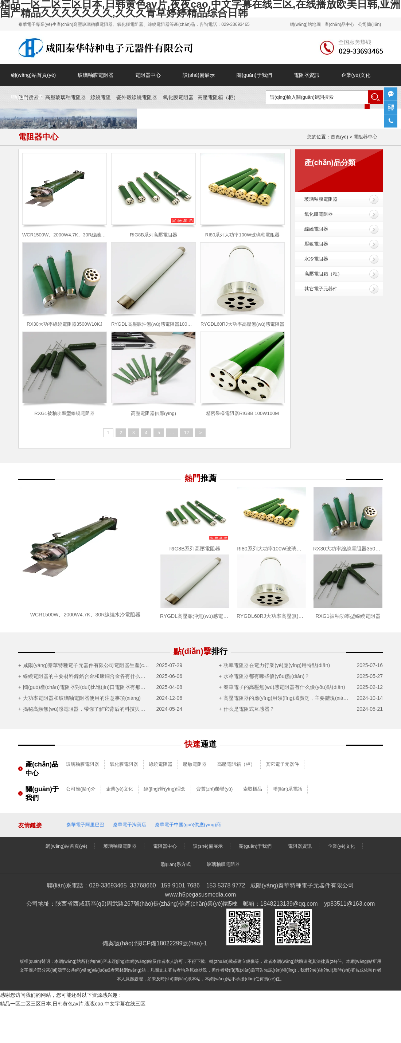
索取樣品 (252, 789)
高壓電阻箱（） (218, 97)
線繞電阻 (100, 97)
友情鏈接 (30, 825)
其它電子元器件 (321, 288)
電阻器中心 (148, 75)
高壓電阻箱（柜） (323, 274)
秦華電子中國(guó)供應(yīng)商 (188, 824)
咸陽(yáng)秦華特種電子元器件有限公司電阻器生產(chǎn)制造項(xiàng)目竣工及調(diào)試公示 (86, 665)
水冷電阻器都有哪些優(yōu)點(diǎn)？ (266, 676)
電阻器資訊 (306, 75)
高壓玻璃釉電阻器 (65, 97)
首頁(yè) (339, 137)
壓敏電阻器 (316, 244)
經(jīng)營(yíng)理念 (165, 789)
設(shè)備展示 (199, 75)
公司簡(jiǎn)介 (81, 789)
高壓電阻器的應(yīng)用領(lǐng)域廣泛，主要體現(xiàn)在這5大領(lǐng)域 (286, 698)
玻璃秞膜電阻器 (95, 75)
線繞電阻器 (316, 229)
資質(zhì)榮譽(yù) (214, 789)
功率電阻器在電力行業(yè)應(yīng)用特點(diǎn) (276, 665)
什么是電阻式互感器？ (249, 709)
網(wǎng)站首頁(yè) (33, 75)
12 (186, 432)
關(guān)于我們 (254, 75)
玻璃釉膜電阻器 (321, 199)
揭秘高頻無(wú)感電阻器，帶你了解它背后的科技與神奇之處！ (86, 709)
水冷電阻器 (316, 259)
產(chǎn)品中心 (339, 24)
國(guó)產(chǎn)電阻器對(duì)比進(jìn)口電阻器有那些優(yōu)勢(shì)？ (86, 687)
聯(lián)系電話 (287, 789)
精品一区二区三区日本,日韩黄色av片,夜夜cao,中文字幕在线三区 (72, 1004)
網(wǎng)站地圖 (305, 24)
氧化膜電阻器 (178, 97)
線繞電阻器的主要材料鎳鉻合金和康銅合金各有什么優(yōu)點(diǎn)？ (86, 676)
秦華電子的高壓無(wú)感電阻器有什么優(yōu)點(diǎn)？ (284, 687)
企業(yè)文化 (355, 75)
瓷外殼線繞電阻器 (136, 97)
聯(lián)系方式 (27, 97)
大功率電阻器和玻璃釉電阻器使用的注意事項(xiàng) (82, 698)
